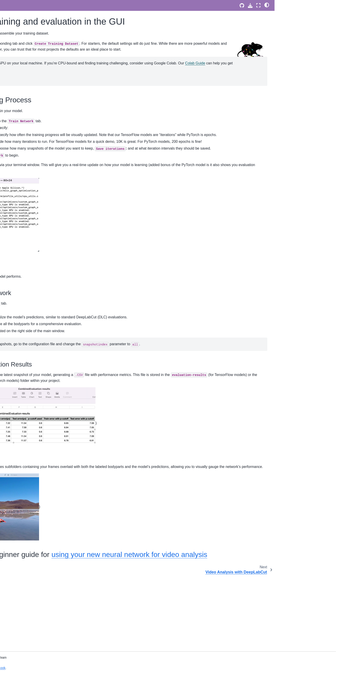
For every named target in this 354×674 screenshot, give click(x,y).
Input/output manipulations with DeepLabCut (46, 346)
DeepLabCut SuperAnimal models (48, 156)
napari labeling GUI (38, 4)
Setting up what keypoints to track (48, 111)
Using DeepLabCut (37, 103)
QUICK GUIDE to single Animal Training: (46, 69)
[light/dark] (267, 5)
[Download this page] (250, 5)
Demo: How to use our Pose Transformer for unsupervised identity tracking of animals (51, 262)
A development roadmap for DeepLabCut (44, 588)
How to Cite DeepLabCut (42, 624)
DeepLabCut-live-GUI (39, 496)
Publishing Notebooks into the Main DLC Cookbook (49, 443)
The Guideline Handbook (47, 430)
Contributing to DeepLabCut (44, 605)
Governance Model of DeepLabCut (49, 598)
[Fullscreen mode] (258, 5)
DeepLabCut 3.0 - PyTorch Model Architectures (48, 45)
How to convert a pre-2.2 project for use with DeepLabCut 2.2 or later (49, 321)
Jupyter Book (111, 668)
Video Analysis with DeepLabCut (47, 137)
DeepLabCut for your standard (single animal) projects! (51, 223)
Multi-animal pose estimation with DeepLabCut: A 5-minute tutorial (48, 82)
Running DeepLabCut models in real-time (50, 486)
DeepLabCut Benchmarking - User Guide (49, 556)
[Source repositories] (242, 5)
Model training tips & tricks (43, 356)
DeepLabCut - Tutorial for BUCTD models (48, 277)
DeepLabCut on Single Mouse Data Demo (49, 166)
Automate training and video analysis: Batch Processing (51, 373)
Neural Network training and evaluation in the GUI (45, 127)
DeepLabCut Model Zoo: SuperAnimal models (41, 210)
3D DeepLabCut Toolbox (41, 287)
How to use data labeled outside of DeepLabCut (49, 334)
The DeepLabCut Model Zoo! (45, 515)
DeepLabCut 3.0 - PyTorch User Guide (47, 25)
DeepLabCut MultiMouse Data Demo (50, 176)
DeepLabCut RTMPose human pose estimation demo (50, 186)
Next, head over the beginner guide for (306, 32)
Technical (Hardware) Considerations (50, 465)
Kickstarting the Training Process (304, 14)
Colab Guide (222, 91)
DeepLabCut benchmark (41, 547)
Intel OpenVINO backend (42, 403)
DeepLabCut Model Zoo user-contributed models (45, 297)
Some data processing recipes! (46, 364)
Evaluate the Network (293, 20)
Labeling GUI (33, 118)
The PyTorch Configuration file (46, 35)
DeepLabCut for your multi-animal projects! (48, 235)
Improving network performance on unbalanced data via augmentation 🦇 (49, 416)
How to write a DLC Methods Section (50, 383)
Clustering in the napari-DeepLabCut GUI (50, 393)
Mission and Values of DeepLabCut (49, 578)
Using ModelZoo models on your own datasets (51, 525)
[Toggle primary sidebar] (89, 5)
